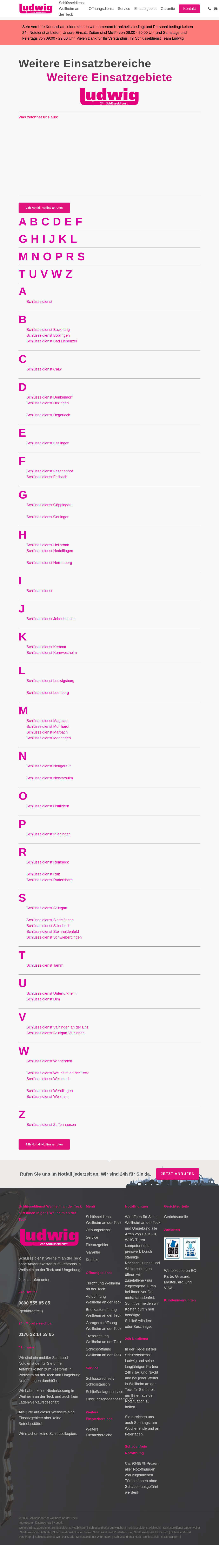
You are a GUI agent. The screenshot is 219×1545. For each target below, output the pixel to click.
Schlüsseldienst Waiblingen (68, 1527)
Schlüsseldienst (48, 330)
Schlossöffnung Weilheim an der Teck (103, 1352)
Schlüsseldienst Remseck (47, 862)
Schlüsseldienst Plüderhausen (112, 1532)
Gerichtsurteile (176, 1217)
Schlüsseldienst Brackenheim (72, 1532)
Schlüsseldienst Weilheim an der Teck (103, 1220)
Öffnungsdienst (98, 1230)
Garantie (93, 1252)
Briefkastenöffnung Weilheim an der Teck (103, 1312)
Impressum (26, 1522)
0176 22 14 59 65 (36, 1334)
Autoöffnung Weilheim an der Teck (103, 1299)
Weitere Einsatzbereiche (99, 1432)
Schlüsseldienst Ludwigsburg (107, 1527)
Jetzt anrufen (178, 1174)
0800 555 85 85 (34, 1303)
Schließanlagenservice (103, 1392)
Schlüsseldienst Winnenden (94, 1536)
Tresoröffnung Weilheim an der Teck (103, 1339)
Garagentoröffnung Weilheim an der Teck (103, 1326)
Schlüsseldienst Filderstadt (151, 1532)
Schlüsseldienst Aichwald (144, 1527)
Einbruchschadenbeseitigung (103, 1399)
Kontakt (92, 1260)
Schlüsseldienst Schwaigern (161, 1536)
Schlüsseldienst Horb (127, 1536)
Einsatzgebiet (97, 1245)
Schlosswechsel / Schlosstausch (100, 1381)
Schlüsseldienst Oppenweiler (181, 1527)
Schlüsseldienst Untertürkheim (52, 993)
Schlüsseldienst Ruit (43, 874)
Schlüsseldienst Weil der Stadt (54, 1536)
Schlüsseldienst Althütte (35, 1532)
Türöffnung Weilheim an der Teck (103, 1286)
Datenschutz (43, 1522)
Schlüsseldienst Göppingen (48, 505)
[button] (44, 208)
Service (92, 1237)
